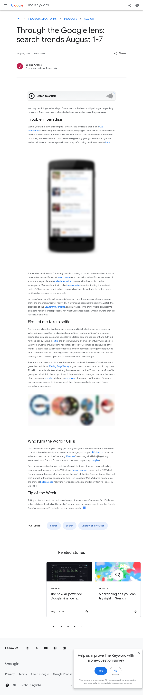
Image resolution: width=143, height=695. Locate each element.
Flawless (70, 456)
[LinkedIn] (64, 648)
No (109, 687)
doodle (48, 378)
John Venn (70, 378)
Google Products (64, 674)
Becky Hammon (80, 470)
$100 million (98, 452)
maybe (95, 460)
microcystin (73, 285)
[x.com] (37, 648)
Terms (23, 674)
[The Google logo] (12, 664)
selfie (55, 340)
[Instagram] (27, 648)
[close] (132, 669)
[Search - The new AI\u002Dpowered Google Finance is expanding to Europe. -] (47, 589)
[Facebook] (55, 648)
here (107, 142)
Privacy (10, 674)
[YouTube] (46, 648)
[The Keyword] (18, 19)
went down (64, 277)
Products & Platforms (42, 18)
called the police (62, 281)
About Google (40, 674)
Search (89, 18)
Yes (95, 687)
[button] (120, 53)
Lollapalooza (46, 481)
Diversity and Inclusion (93, 525)
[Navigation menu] (5, 5)
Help (11, 685)
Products (70, 18)
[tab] (53, 626)
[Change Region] (47, 685)
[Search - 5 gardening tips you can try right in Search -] (95, 589)
